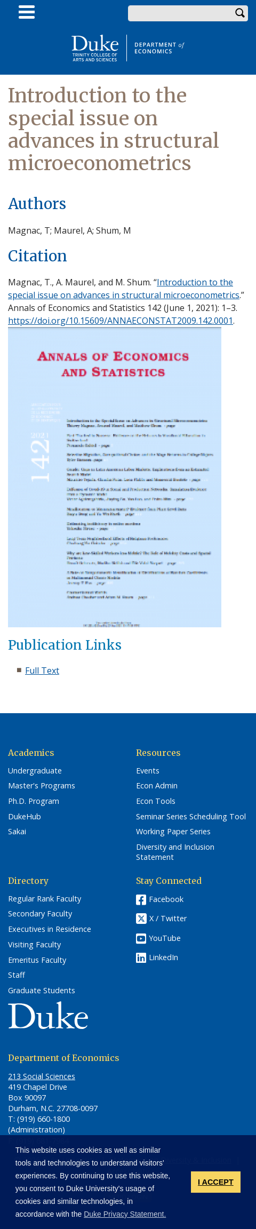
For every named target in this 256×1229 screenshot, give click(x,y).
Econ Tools (155, 801)
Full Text (42, 670)
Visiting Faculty (34, 944)
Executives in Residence (49, 929)
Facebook (166, 899)
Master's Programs (41, 786)
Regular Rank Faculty (44, 899)
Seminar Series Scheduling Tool (191, 816)
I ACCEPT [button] (216, 1182)
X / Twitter (168, 918)
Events (147, 771)
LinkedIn (163, 957)
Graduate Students (41, 990)
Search (240, 13)
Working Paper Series (173, 831)
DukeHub (24, 816)
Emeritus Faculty (37, 960)
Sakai (17, 831)
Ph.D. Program (33, 801)
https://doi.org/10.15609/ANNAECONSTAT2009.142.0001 (120, 320)
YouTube (165, 938)
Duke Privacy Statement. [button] (125, 1214)
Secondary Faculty (40, 914)
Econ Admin (157, 786)
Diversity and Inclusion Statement (175, 852)
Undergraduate (35, 771)
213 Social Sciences (41, 1076)
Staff (16, 975)
